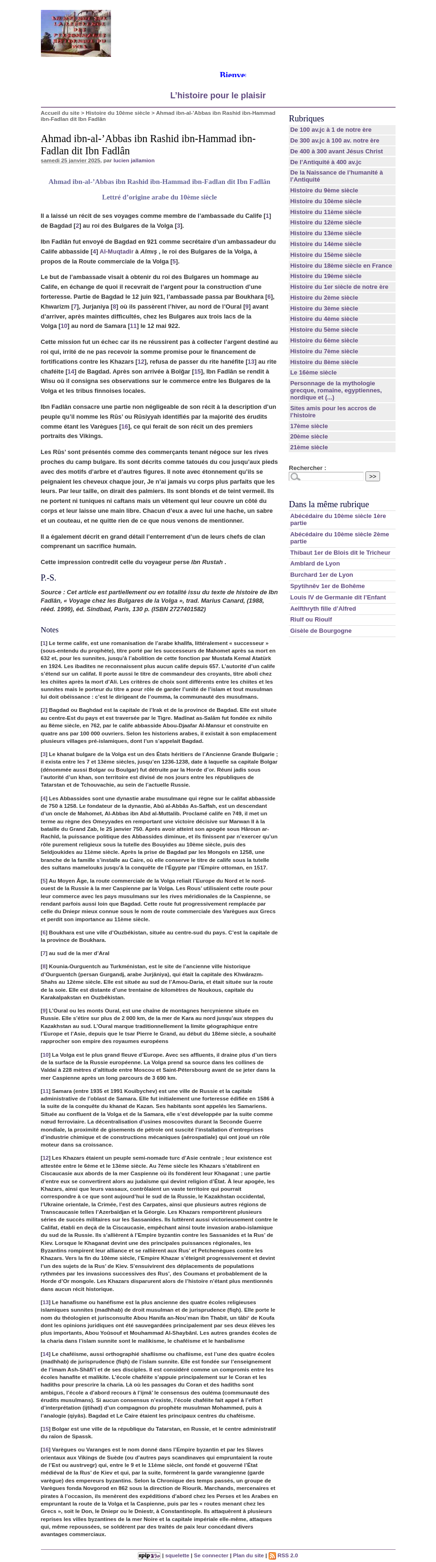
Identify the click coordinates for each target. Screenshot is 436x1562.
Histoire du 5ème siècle (324, 329)
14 (71, 371)
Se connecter (211, 1555)
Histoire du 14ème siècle (326, 243)
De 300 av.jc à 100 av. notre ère (335, 140)
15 (197, 371)
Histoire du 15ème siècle (326, 254)
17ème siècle (309, 426)
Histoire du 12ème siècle (326, 222)
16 (124, 426)
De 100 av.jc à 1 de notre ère (331, 129)
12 (140, 361)
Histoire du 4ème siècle (324, 318)
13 (251, 361)
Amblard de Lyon (315, 563)
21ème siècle (309, 447)
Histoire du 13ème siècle (326, 233)
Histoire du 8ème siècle (324, 362)
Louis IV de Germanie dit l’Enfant (338, 597)
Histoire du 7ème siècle (324, 351)
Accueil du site (60, 113)
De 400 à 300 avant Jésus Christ (336, 151)
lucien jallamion (134, 160)
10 (64, 325)
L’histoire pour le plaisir (218, 95)
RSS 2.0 (283, 1555)
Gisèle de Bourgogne (321, 630)
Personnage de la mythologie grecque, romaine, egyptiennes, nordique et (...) (336, 390)
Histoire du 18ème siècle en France (341, 265)
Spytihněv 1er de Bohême (327, 586)
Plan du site (248, 1555)
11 (133, 325)
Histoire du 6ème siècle (324, 340)
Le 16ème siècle (313, 372)
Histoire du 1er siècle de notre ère (339, 286)
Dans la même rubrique (329, 504)
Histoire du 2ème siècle (324, 297)
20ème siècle (309, 436)
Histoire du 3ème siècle (324, 308)
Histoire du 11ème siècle (326, 211)
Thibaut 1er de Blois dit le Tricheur (340, 552)
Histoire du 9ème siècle (324, 190)
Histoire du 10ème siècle (118, 113)
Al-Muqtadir (117, 251)
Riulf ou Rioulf (311, 619)
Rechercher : (307, 467)
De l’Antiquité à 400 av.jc (325, 162)
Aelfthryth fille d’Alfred (323, 608)
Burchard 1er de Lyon (321, 574)
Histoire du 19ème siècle (326, 275)
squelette (177, 1555)
